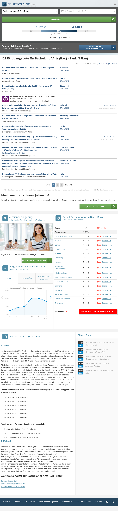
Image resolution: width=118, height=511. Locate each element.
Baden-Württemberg (63, 236)
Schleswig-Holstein (62, 299)
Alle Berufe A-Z (60, 311)
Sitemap (98, 502)
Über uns (17, 502)
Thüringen (59, 303)
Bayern (58, 240)
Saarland (58, 286)
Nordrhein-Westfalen (63, 277)
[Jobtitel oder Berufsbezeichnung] (30, 11)
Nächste (68, 185)
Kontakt (6, 502)
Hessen (58, 262)
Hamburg (59, 258)
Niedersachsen (61, 273)
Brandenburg (60, 249)
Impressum (30, 502)
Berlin (57, 245)
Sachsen (58, 290)
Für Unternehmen (84, 502)
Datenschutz (67, 502)
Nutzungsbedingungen (48, 502)
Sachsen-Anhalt (61, 294)
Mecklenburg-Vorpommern (60, 267)
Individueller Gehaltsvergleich (97, 311)
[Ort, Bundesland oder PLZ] (88, 11)
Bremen (58, 253)
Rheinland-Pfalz (61, 281)
